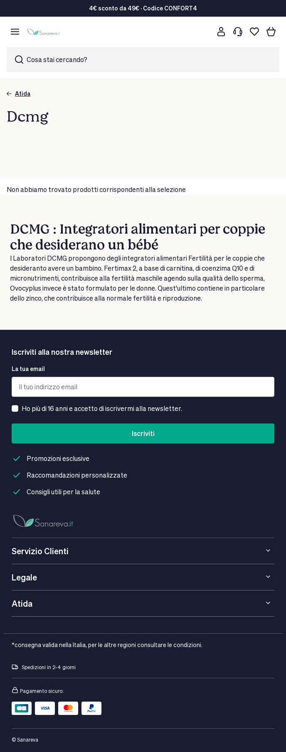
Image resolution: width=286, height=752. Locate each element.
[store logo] (45, 32)
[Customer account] (221, 31)
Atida (18, 93)
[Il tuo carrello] (271, 31)
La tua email (28, 368)
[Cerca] (204, 31)
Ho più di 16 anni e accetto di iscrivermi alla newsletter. (102, 408)
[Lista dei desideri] (254, 31)
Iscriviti (143, 433)
